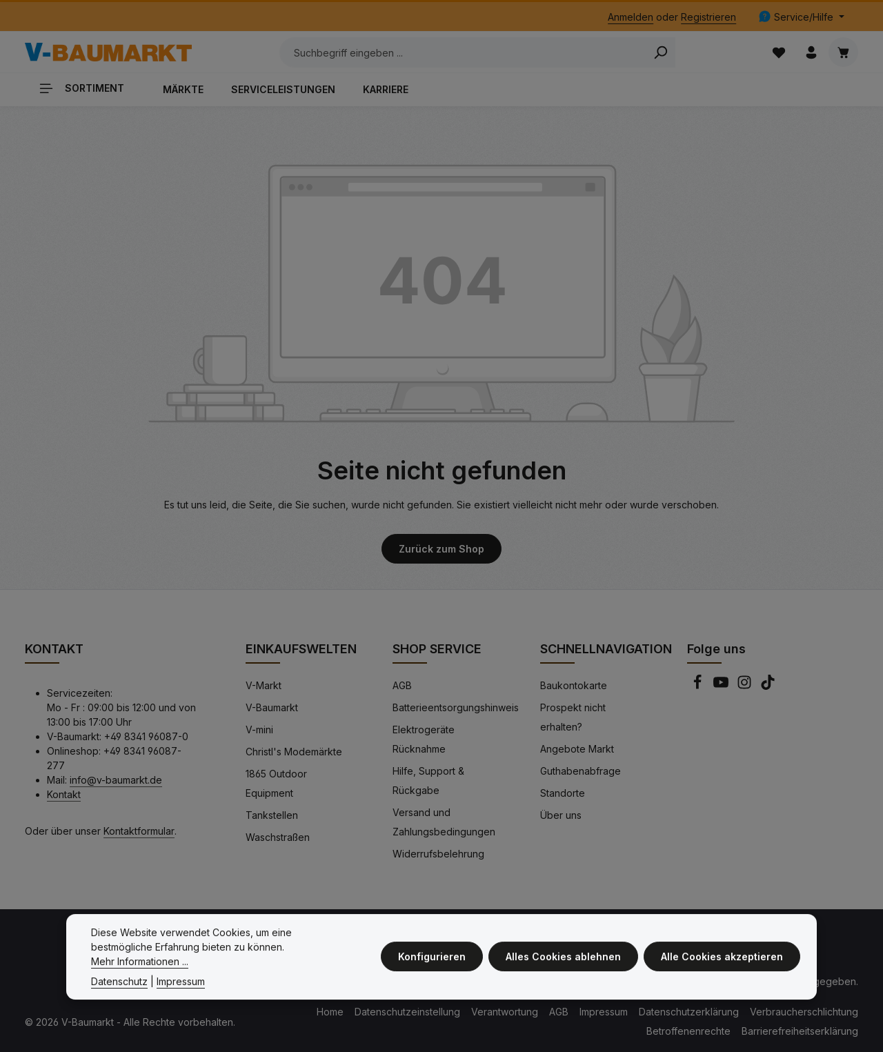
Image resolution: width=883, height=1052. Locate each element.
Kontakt (64, 794)
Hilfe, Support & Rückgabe (428, 780)
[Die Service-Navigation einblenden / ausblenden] (801, 17)
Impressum (603, 1012)
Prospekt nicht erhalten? (573, 717)
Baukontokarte (573, 685)
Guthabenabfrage (580, 771)
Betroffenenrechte (688, 1031)
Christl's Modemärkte (294, 751)
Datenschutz (119, 986)
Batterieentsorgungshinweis (456, 707)
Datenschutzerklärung (689, 1012)
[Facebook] (699, 686)
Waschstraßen (278, 837)
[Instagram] (746, 686)
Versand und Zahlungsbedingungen (444, 821)
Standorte (562, 793)
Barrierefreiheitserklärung (800, 1031)
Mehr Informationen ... (139, 966)
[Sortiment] (87, 88)
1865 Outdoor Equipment (276, 783)
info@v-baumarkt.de (116, 780)
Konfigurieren (432, 961)
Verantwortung (504, 1012)
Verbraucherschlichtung (804, 1012)
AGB (402, 685)
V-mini (259, 729)
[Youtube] (722, 686)
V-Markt (263, 685)
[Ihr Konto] (811, 52)
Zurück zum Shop (441, 549)
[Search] (660, 52)
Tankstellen (272, 815)
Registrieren (708, 17)
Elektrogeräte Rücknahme (424, 739)
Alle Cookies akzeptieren (722, 961)
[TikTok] (767, 686)
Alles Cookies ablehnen (563, 961)
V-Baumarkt (272, 707)
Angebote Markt (577, 749)
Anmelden (630, 17)
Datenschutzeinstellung (407, 1012)
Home (330, 1012)
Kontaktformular (139, 831)
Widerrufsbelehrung (438, 854)
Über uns (561, 815)
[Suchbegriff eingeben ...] (462, 52)
